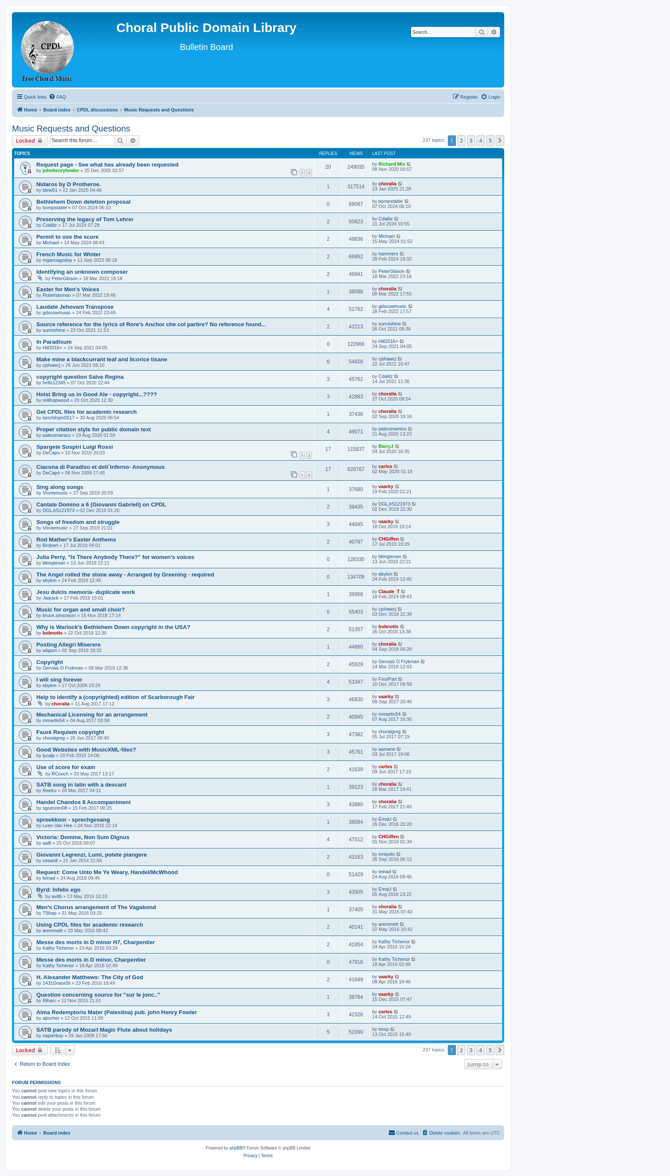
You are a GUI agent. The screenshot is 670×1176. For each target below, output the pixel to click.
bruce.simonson (59, 615)
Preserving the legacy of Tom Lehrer (85, 219)
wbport (50, 650)
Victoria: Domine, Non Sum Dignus (82, 837)
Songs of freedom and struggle (78, 522)
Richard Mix (392, 164)
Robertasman (57, 295)
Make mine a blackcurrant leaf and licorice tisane (101, 359)
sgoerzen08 (55, 807)
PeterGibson (65, 278)
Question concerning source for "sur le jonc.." (98, 995)
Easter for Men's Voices (67, 289)
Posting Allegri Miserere (68, 644)
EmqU (385, 819)
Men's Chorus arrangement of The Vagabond (96, 907)
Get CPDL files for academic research (86, 412)
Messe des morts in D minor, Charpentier (91, 960)
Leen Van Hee (58, 825)
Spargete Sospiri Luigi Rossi (74, 447)
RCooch (60, 773)
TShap (49, 913)
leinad (49, 878)
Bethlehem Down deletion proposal (83, 202)
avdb (57, 896)
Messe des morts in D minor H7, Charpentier (95, 942)
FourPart (388, 679)
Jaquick (51, 597)
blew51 (50, 190)
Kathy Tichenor (58, 948)
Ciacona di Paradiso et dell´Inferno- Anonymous (100, 467)
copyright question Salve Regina (79, 377)
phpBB (235, 1148)
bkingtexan (54, 562)
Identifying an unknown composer (82, 272)
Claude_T (389, 591)
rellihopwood (56, 400)
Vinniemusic (55, 492)
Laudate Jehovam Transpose (75, 307)
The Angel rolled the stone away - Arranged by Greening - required (125, 574)
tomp (384, 1029)
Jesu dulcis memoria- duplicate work (85, 592)
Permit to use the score (67, 237)
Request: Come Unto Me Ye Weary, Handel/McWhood (107, 872)
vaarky (386, 486)
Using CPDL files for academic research (89, 924)
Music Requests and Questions (71, 128)
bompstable (55, 207)
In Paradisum (54, 342)
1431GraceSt (57, 983)
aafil (47, 842)
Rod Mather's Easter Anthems (76, 539)
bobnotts (53, 632)
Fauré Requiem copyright (70, 732)
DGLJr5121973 (59, 510)
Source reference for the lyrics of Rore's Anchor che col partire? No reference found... (151, 324)
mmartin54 (54, 720)
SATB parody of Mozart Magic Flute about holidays (104, 1030)
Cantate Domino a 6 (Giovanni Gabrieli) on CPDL (101, 504)
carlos (385, 466)
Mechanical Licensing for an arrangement (91, 714)
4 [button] (480, 140)
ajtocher (51, 1018)
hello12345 (54, 382)
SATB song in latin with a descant (81, 784)
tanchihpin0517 (59, 417)
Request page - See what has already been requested (107, 164)
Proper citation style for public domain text (93, 429)
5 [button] (490, 140)
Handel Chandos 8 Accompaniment (83, 802)
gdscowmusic (57, 312)
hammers (388, 253)
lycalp (49, 755)
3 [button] (471, 140)
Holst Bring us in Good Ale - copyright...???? (96, 394)
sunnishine (54, 330)
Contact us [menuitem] (403, 1132)
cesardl (50, 860)
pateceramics (57, 435)
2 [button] (461, 140)
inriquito (387, 854)
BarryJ (386, 446)
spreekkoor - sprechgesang (73, 819)
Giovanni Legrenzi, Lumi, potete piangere (91, 854)
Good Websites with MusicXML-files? (86, 749)
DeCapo (51, 452)
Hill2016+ (52, 347)
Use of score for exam (65, 767)
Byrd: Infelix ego (58, 889)
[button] (500, 140)
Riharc (49, 1000)
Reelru (49, 790)
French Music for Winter (68, 254)
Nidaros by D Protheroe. (68, 184)
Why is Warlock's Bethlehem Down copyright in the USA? (113, 627)
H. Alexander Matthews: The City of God (89, 977)
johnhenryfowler (61, 170)
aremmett (52, 930)
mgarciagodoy (57, 260)
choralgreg (54, 737)
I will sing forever (59, 679)
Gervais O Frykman (63, 667)
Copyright (49, 662)
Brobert (50, 545)
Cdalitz (50, 225)
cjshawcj (52, 365)
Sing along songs (59, 487)
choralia (388, 183)
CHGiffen (389, 538)
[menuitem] (57, 97)
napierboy (53, 1035)
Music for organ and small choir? (80, 609)
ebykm (49, 580)
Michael (51, 242)
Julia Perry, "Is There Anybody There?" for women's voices (115, 557)
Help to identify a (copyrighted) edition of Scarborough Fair (115, 697)
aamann (387, 749)
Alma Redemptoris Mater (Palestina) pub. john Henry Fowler (116, 1012)
